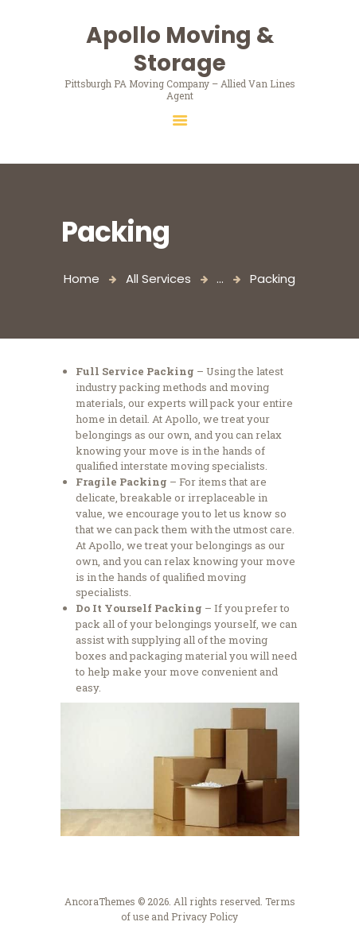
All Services (158, 278)
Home (82, 278)
